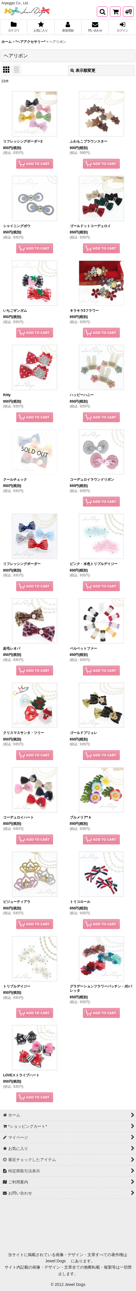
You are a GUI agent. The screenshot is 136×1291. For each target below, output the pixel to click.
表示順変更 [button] (82, 70)
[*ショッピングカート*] (115, 12)
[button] (102, 12)
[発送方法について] (128, 12)
